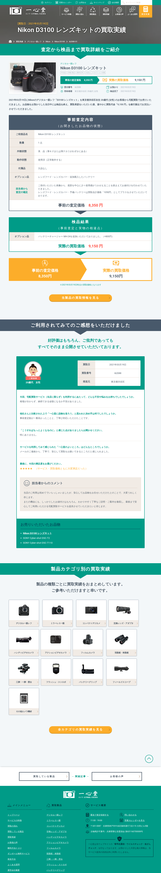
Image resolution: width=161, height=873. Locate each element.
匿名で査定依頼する (97, 785)
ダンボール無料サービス (19, 824)
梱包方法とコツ (15, 818)
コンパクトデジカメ (56, 796)
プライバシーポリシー (18, 852)
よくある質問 (14, 835)
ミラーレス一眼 (54, 791)
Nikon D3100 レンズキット (37, 533)
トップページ (14, 785)
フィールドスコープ (56, 846)
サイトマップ (97, 2)
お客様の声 (117, 747)
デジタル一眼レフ (55, 785)
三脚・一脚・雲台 (55, 830)
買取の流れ (13, 796)
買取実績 (12, 807)
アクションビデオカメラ (58, 813)
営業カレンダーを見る (132, 791)
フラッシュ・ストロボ (57, 835)
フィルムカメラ (54, 818)
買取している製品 (44, 747)
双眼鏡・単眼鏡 (54, 824)
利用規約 (12, 846)
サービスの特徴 (15, 791)
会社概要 (113, 2)
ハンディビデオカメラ (57, 807)
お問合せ (80, 2)
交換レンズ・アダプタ (57, 802)
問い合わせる (128, 785)
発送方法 (12, 830)
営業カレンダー (63, 2)
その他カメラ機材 (55, 852)
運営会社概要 (14, 841)
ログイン (46, 2)
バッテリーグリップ (56, 841)
